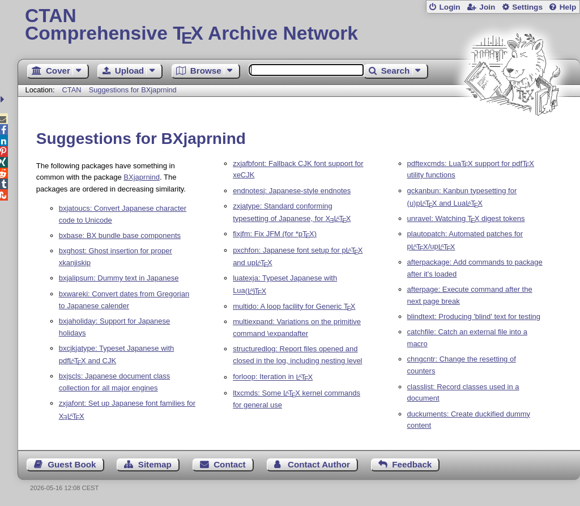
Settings (527, 7)
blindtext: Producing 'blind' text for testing (474, 316)
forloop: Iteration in (273, 377)
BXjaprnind (141, 177)
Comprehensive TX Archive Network (299, 25)
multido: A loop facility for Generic (294, 306)
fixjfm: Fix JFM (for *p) (275, 233)
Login (449, 7)
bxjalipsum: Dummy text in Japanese (119, 278)
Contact (230, 464)
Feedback (412, 464)
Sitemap (155, 464)
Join (487, 7)
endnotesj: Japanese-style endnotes (292, 190)
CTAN (72, 90)
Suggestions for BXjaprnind (133, 90)
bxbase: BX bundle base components (120, 235)
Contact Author (319, 464)
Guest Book (72, 464)
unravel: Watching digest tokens (466, 218)
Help (568, 7)
